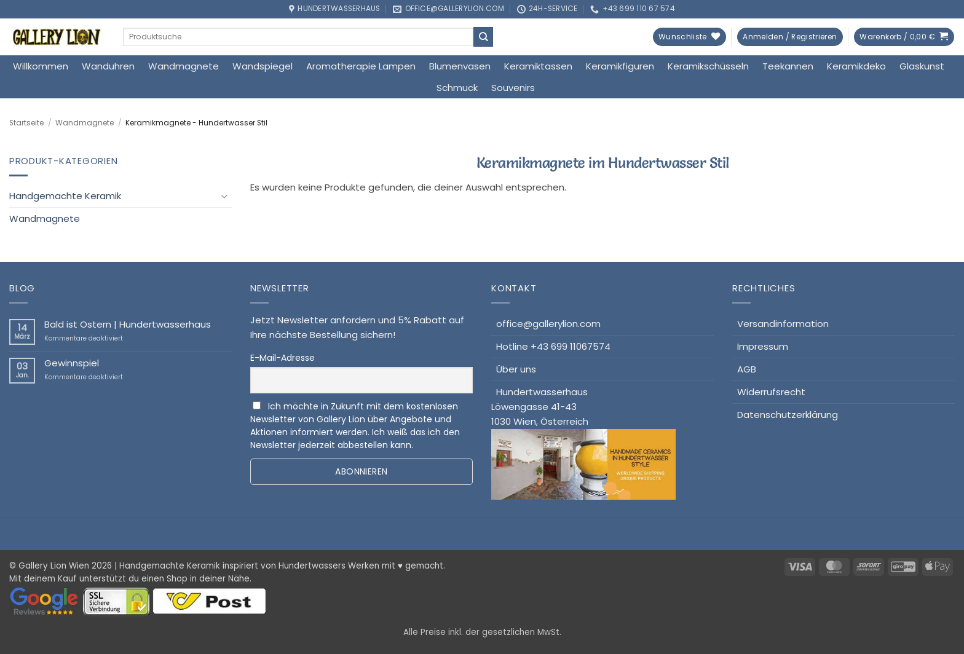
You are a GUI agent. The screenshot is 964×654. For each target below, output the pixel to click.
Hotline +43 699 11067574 (553, 346)
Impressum (762, 346)
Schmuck (457, 87)
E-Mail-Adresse (282, 358)
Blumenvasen (460, 66)
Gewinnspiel (71, 363)
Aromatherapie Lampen (361, 66)
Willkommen (40, 66)
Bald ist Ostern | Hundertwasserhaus (127, 324)
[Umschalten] (224, 196)
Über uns (516, 369)
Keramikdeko (856, 66)
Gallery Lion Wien (53, 566)
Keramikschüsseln (708, 66)
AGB (746, 369)
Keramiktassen (538, 66)
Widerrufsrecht (771, 391)
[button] (789, 37)
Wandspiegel (262, 66)
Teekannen (787, 66)
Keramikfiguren (620, 66)
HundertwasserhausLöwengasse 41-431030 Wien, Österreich (583, 442)
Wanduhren (108, 66)
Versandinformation (783, 323)
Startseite (26, 123)
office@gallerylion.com (548, 323)
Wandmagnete (183, 66)
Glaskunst (921, 66)
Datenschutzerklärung (787, 414)
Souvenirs (513, 87)
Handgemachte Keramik (65, 195)
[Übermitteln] (483, 36)
